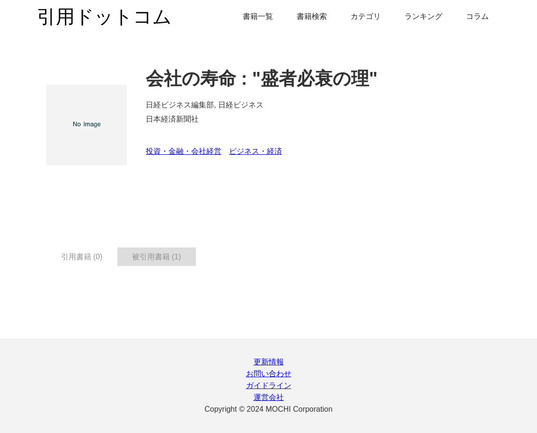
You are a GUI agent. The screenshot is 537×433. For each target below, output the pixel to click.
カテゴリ (366, 16)
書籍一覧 (258, 16)
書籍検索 (312, 16)
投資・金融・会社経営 (183, 151)
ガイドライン (268, 385)
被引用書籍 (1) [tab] (156, 257)
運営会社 (269, 397)
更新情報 (269, 362)
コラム (477, 16)
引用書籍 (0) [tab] (82, 257)
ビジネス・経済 (255, 151)
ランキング (423, 16)
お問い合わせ (268, 374)
